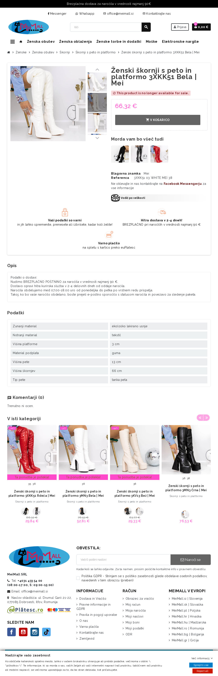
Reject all (202, 671)
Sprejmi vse (201, 665)
